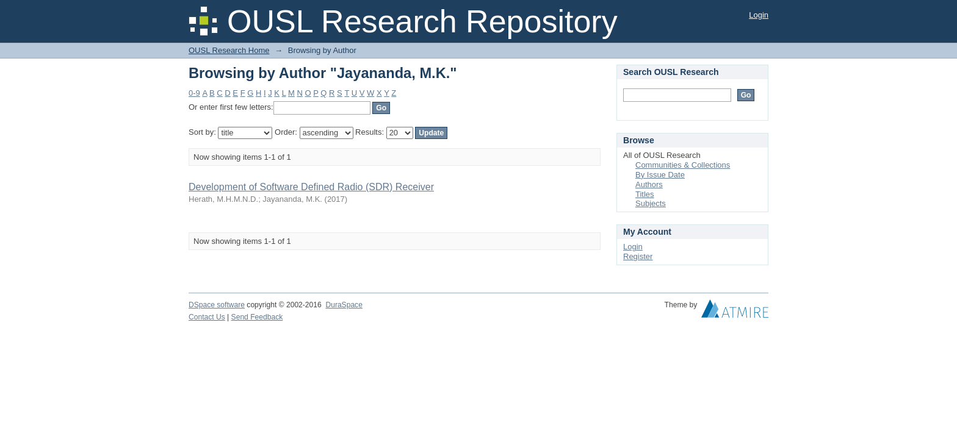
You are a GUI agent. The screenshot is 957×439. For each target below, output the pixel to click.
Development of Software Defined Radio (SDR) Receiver (311, 187)
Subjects (650, 203)
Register (637, 256)
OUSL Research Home (229, 50)
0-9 (194, 93)
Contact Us (207, 317)
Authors (649, 184)
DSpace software (217, 305)
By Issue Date (660, 174)
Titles (644, 194)
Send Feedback (257, 317)
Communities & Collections (682, 165)
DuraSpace (343, 305)
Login (758, 15)
